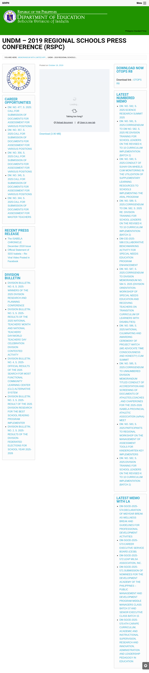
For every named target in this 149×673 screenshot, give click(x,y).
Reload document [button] (63, 122)
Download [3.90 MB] (50, 134)
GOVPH (5, 3)
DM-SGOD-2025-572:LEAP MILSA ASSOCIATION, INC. (130, 559)
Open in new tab (86, 122)
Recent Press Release (17, 232)
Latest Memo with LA (128, 499)
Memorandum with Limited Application (35, 57)
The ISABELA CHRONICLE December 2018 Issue (19, 242)
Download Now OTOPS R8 (130, 70)
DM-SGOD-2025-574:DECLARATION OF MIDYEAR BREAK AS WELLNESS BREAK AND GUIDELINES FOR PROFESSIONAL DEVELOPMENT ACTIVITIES (131, 521)
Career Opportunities (18, 101)
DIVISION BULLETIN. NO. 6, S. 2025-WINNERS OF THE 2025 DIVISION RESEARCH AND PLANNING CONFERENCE (19, 294)
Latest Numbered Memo (125, 98)
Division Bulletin (12, 276)
